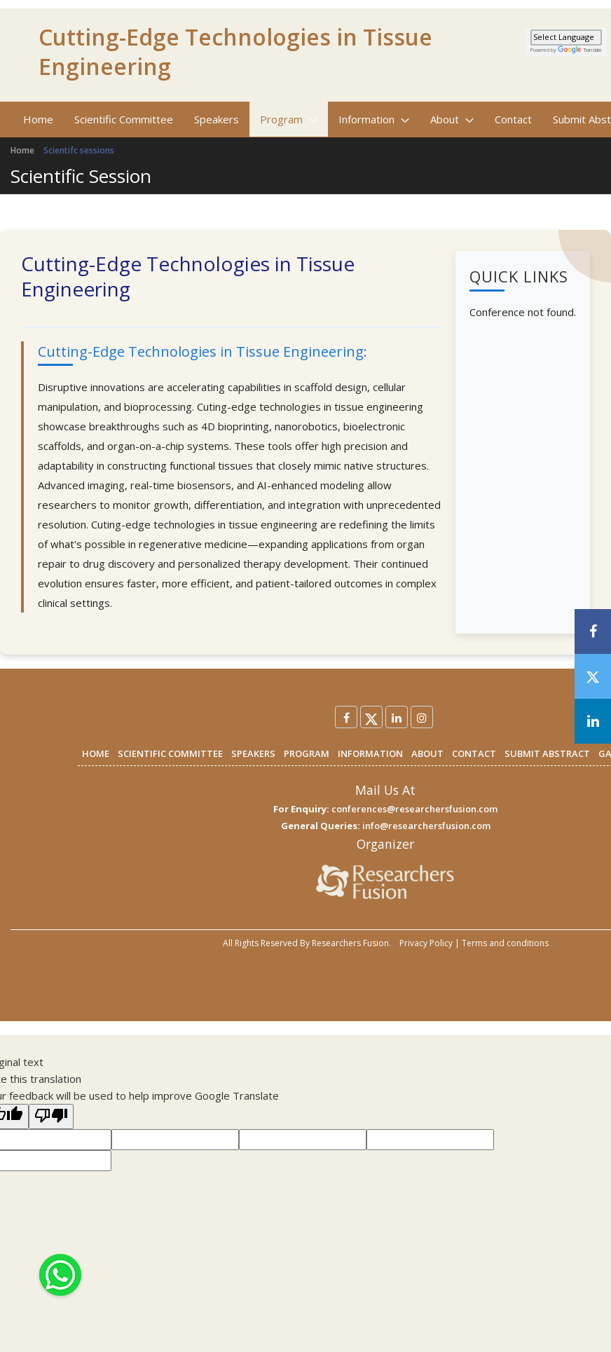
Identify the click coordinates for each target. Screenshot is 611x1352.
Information (373, 119)
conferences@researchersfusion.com (414, 809)
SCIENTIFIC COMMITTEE (170, 753)
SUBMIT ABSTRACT (547, 753)
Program (288, 119)
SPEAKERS (253, 753)
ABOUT (427, 753)
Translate (580, 50)
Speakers (216, 119)
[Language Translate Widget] (566, 37)
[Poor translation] (51, 1116)
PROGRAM (306, 753)
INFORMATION (370, 753)
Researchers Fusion (350, 943)
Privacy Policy (426, 943)
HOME (95, 753)
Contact (513, 119)
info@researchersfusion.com (426, 825)
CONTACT (474, 753)
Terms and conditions (505, 943)
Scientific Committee (123, 119)
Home (38, 119)
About (452, 119)
